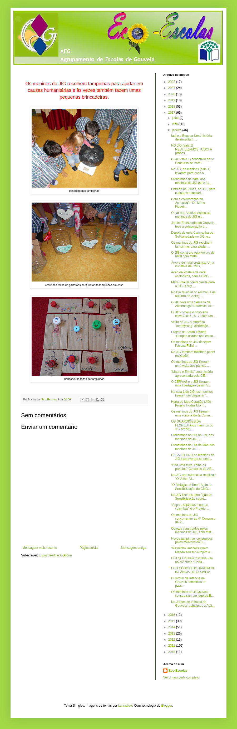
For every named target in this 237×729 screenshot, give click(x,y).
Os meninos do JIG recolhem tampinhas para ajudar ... (191, 244)
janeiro (177, 130)
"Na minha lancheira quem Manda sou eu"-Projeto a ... (192, 550)
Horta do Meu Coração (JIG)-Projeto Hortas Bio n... (191, 403)
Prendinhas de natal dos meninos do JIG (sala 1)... (191, 181)
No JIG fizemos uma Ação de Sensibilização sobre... (191, 496)
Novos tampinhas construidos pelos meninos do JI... (192, 540)
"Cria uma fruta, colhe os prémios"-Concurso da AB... (192, 467)
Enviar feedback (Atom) (55, 555)
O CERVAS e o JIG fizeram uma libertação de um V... (191, 383)
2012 (172, 639)
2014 (172, 627)
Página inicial (89, 548)
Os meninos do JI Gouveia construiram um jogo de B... (192, 593)
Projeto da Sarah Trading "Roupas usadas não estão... (193, 334)
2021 (172, 88)
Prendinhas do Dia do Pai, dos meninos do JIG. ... (192, 437)
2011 (172, 645)
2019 (172, 100)
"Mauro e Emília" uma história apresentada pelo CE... (192, 373)
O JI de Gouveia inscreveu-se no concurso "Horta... (192, 560)
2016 (172, 615)
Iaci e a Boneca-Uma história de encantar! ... (191, 137)
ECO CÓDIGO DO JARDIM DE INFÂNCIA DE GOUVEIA (193, 570)
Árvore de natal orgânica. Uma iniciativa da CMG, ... (192, 264)
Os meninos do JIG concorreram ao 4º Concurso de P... (193, 518)
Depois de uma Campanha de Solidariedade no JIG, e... (192, 234)
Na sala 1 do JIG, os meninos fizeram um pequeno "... (192, 393)
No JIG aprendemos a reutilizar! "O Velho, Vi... (193, 476)
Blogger (166, 705)
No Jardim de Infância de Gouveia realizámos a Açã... (192, 603)
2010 (172, 652)
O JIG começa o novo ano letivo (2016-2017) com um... (193, 314)
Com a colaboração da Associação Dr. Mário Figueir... (188, 203)
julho (176, 118)
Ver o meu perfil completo (181, 677)
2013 (172, 633)
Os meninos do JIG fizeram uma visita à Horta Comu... (192, 413)
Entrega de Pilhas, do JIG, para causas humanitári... (193, 191)
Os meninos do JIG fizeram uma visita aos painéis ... (190, 363)
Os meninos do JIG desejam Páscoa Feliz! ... (191, 344)
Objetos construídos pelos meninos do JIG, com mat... (192, 530)
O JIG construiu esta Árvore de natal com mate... (193, 254)
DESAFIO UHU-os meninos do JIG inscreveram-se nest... (192, 457)
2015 (172, 621)
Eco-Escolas (178, 670)
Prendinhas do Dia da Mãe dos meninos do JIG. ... (193, 447)
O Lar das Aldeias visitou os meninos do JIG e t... (190, 214)
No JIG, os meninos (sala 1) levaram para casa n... (190, 171)
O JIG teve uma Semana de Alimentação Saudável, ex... (192, 304)
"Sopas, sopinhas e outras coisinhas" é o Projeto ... (190, 506)
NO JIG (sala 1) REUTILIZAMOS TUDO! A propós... (191, 149)
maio (176, 124)
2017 (172, 112)
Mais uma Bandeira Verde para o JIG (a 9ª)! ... (193, 284)
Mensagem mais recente (39, 548)
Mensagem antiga (133, 548)
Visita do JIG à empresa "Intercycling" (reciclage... (191, 324)
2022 (172, 82)
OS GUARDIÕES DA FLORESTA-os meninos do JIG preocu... (192, 425)
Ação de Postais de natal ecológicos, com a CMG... (191, 274)
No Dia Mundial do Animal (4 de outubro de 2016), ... (193, 294)
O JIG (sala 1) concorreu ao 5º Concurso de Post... (192, 161)
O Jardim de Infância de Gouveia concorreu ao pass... (188, 582)
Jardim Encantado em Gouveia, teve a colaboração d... (193, 224)
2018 (172, 106)
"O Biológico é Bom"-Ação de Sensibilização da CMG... (191, 486)
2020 (172, 94)
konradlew (125, 705)
